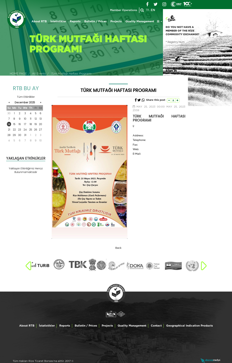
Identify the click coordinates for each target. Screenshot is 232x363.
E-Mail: (137, 154)
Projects (116, 21)
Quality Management (139, 21)
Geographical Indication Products (189, 325)
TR (147, 10)
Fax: (135, 145)
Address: (138, 135)
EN (153, 10)
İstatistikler (58, 21)
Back (118, 248)
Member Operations (123, 10)
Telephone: (139, 140)
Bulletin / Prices (95, 21)
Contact (156, 325)
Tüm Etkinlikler (26, 97)
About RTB (39, 21)
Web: (136, 149)
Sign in (171, 70)
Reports (75, 21)
